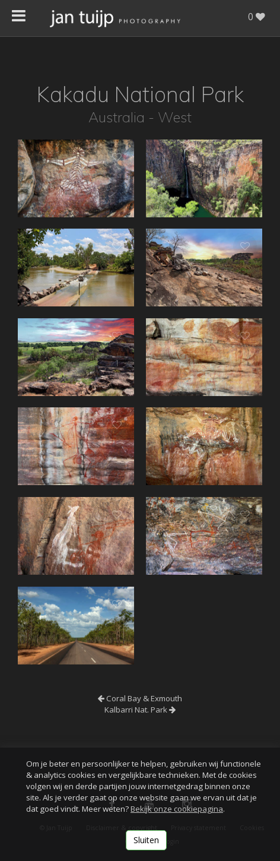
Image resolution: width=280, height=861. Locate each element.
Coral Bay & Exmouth (140, 698)
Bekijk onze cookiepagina (177, 808)
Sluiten (146, 840)
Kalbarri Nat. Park (140, 709)
